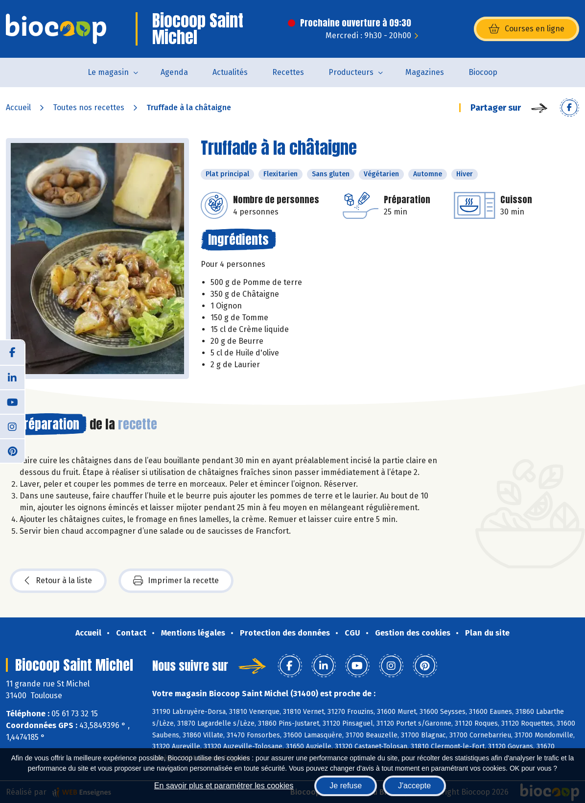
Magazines (424, 72)
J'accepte (414, 785)
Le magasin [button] (108, 72)
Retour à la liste (58, 581)
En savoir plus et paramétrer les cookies (224, 785)
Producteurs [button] (351, 72)
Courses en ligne (526, 29)
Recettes (288, 72)
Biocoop (482, 72)
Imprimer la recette (176, 581)
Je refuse (345, 785)
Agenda (174, 72)
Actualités (230, 72)
